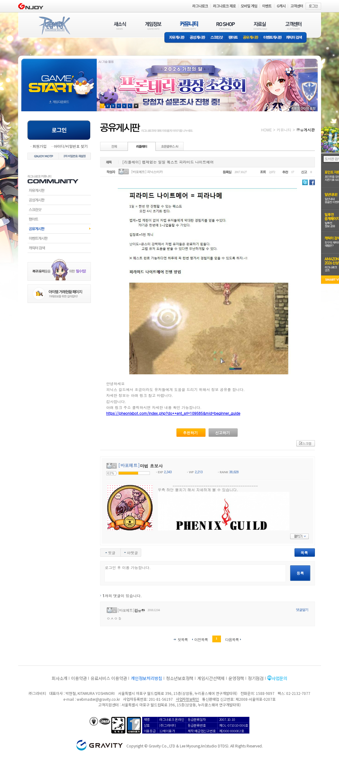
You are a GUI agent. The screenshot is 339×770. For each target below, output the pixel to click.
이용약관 (79, 678)
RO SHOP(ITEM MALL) (225, 25)
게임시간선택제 (211, 678)
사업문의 (279, 678)
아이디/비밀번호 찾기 (70, 146)
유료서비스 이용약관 (109, 678)
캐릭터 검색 (296, 38)
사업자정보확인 (187, 699)
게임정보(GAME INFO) (153, 25)
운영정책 (236, 678)
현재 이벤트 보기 (136, 106)
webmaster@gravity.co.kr (98, 699)
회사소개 (59, 678)
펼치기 (299, 536)
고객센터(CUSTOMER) (293, 25)
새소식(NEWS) (120, 25)
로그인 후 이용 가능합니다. (195, 573)
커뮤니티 (284, 129)
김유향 (139, 610)
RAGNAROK (54, 25)
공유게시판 (250, 38)
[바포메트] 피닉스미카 (147, 171)
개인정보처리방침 (146, 678)
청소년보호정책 (179, 678)
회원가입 (39, 146)
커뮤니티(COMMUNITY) (189, 25)
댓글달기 (302, 609)
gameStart (59, 79)
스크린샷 (217, 38)
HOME (266, 129)
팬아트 (233, 38)
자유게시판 (175, 38)
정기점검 (256, 678)
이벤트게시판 (272, 38)
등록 (300, 573)
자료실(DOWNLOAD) (260, 25)
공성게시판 (197, 38)
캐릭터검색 (59, 248)
